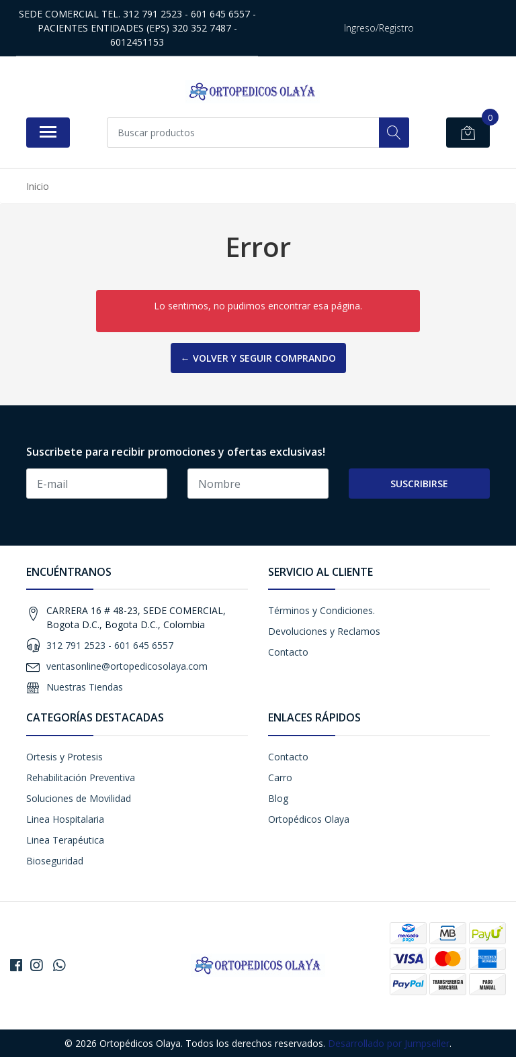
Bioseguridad (54, 860)
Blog (278, 798)
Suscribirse (419, 483)
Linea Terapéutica (65, 840)
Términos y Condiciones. (321, 610)
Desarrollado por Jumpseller (388, 1043)
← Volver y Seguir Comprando (258, 358)
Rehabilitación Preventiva (80, 777)
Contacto (288, 652)
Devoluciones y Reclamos (324, 631)
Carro (280, 777)
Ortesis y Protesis (64, 756)
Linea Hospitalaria (65, 819)
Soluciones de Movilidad (78, 798)
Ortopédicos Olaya (308, 819)
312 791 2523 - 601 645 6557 (109, 645)
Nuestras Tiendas (84, 687)
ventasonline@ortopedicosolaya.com (127, 666)
